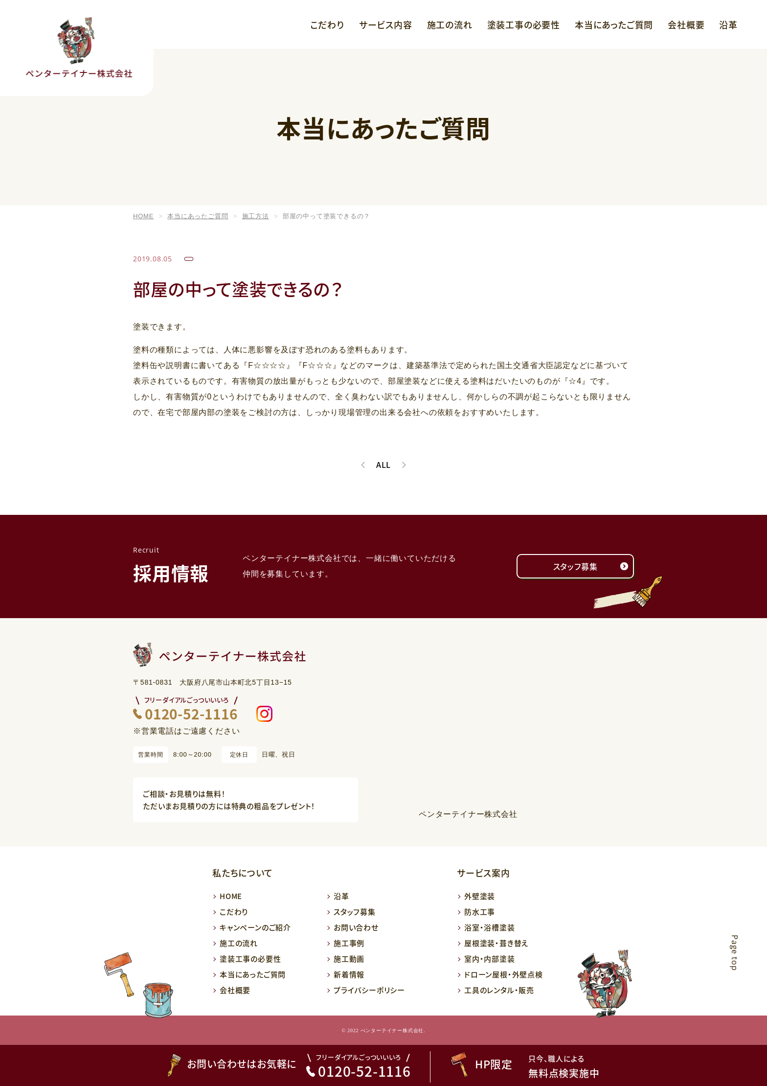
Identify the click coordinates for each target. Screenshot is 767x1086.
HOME (231, 896)
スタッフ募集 (575, 566)
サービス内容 (385, 24)
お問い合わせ (356, 927)
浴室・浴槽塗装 (489, 927)
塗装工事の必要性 (523, 24)
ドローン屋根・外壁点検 (503, 974)
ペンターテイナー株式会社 (468, 814)
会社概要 (686, 24)
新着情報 (349, 974)
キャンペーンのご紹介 (255, 927)
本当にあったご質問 (614, 24)
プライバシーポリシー (369, 990)
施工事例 (349, 943)
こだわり (327, 24)
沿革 (728, 24)
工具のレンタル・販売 (499, 990)
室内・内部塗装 (489, 958)
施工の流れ (450, 24)
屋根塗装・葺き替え (496, 943)
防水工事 (479, 911)
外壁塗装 (479, 896)
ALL (383, 465)
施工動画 (349, 958)
